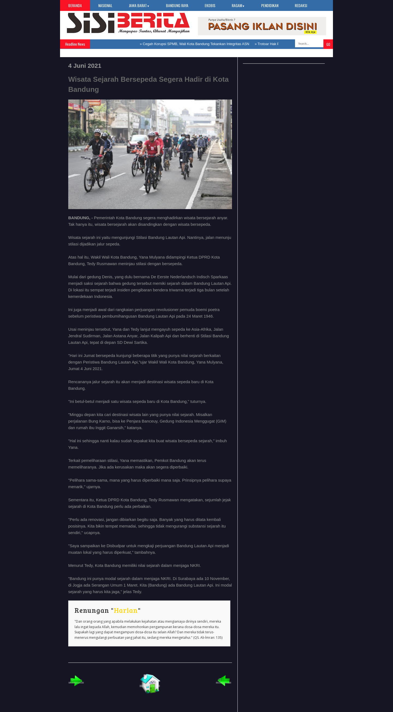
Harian (126, 610)
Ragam (238, 5)
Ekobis (210, 5)
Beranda (75, 5)
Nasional (105, 5)
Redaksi (301, 5)
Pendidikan (269, 5)
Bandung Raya (177, 5)
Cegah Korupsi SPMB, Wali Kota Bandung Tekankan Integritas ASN (197, 44)
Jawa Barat (139, 5)
